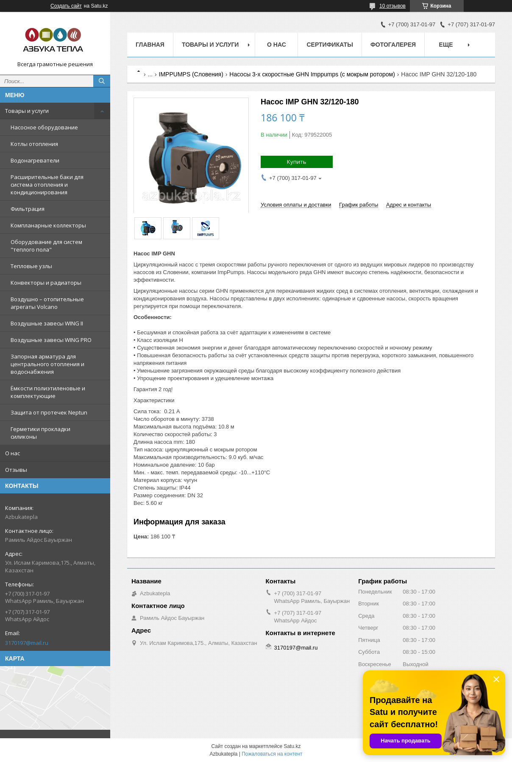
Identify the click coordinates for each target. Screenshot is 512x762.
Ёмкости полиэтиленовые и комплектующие (48, 392)
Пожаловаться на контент (272, 754)
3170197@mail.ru (26, 643)
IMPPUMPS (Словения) (191, 74)
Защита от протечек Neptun (49, 412)
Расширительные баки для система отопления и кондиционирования (47, 184)
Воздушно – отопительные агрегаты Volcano (47, 303)
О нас (12, 453)
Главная (150, 44)
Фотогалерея (393, 44)
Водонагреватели (35, 160)
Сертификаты (329, 44)
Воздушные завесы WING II (47, 323)
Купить (296, 161)
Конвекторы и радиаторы (46, 282)
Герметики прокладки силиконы (40, 432)
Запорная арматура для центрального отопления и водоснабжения (47, 364)
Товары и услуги (27, 111)
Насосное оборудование (44, 127)
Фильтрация (28, 209)
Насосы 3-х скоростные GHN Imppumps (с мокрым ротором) (312, 74)
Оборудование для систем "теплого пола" (46, 245)
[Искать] (101, 81)
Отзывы (16, 469)
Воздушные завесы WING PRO (51, 340)
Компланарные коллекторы (48, 225)
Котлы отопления (34, 144)
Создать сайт (66, 6)
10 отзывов (392, 6)
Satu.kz (292, 746)
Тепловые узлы (31, 266)
